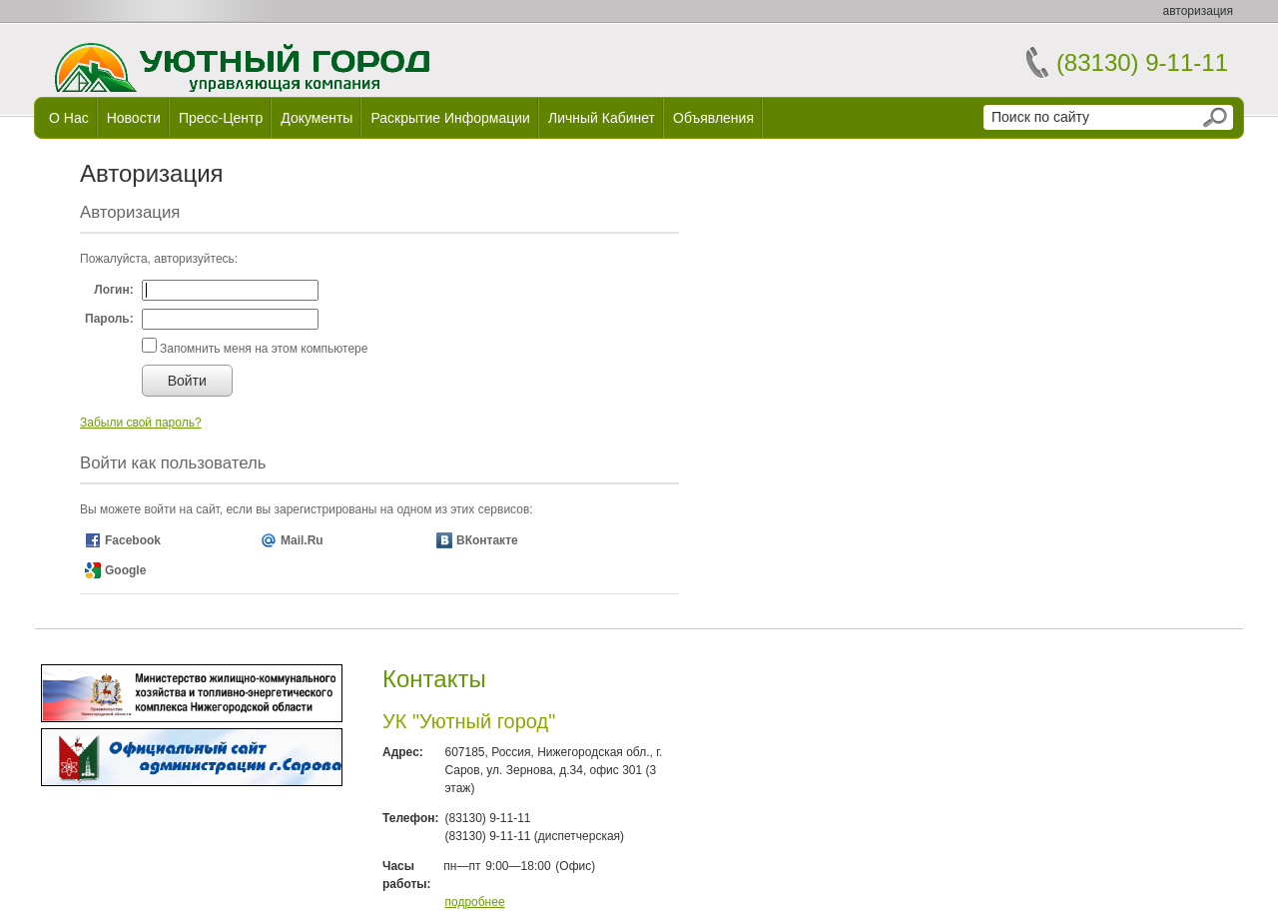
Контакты (434, 678)
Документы (316, 118)
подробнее (474, 902)
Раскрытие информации (450, 118)
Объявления (713, 118)
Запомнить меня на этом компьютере (262, 349)
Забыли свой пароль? (141, 423)
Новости (134, 118)
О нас (69, 118)
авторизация (1198, 11)
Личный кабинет (601, 118)
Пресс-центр (221, 118)
